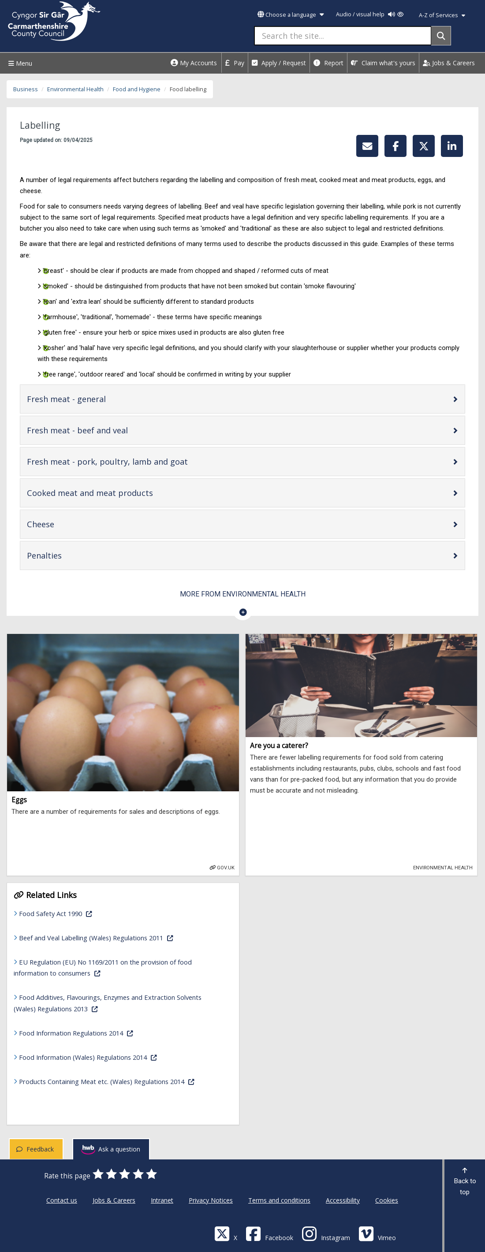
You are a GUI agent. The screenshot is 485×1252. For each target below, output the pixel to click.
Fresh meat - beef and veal (105, 430)
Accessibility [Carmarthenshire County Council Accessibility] (343, 1200)
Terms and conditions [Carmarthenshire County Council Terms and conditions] (279, 1200)
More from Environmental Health (243, 594)
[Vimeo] (377, 1233)
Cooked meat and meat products (118, 492)
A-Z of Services (442, 15)
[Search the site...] (343, 35)
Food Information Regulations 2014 (104, 1032)
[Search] (441, 35)
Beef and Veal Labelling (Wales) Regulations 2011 (121, 937)
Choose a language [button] (290, 15)
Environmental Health (75, 89)
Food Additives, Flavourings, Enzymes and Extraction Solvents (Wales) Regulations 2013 (107, 1003)
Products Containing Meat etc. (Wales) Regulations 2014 (121, 1081)
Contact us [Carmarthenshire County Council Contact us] (61, 1200)
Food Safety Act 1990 (83, 913)
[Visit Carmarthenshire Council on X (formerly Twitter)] (225, 1233)
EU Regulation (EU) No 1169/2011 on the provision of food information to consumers (103, 967)
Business (25, 89)
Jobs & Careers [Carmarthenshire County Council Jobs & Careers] (114, 1200)
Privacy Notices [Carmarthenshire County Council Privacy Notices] (211, 1200)
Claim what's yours (383, 63)
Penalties (72, 555)
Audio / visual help (369, 14)
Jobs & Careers (449, 63)
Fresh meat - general (94, 398)
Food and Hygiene (136, 89)
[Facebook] (269, 1233)
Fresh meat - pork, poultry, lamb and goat (135, 461)
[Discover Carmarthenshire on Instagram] (325, 1233)
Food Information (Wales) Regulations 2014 (116, 1056)
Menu (19, 63)
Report (328, 63)
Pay (234, 63)
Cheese (68, 523)
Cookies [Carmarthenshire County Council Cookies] (386, 1200)
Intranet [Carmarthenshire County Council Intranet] (162, 1200)
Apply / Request (279, 63)
